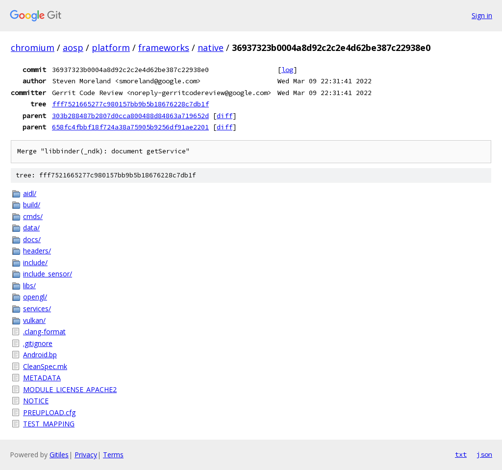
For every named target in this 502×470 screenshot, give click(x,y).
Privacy (86, 454)
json (484, 454)
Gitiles (59, 454)
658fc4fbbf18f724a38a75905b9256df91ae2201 (130, 127)
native (211, 47)
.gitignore (37, 343)
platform (111, 47)
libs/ (29, 285)
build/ (31, 204)
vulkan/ (34, 320)
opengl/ (35, 296)
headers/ (37, 250)
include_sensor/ (47, 273)
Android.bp (40, 354)
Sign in (482, 15)
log (287, 69)
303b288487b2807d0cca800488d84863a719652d (130, 115)
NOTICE (36, 400)
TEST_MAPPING (49, 423)
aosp (73, 47)
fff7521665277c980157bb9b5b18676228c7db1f (130, 103)
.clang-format (44, 331)
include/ (35, 262)
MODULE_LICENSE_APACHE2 (70, 389)
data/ (31, 227)
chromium (32, 47)
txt (461, 454)
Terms (113, 454)
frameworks (163, 47)
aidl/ (29, 193)
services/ (37, 308)
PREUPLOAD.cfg (49, 412)
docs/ (32, 239)
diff (224, 115)
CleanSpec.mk (45, 366)
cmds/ (33, 216)
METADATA (42, 377)
